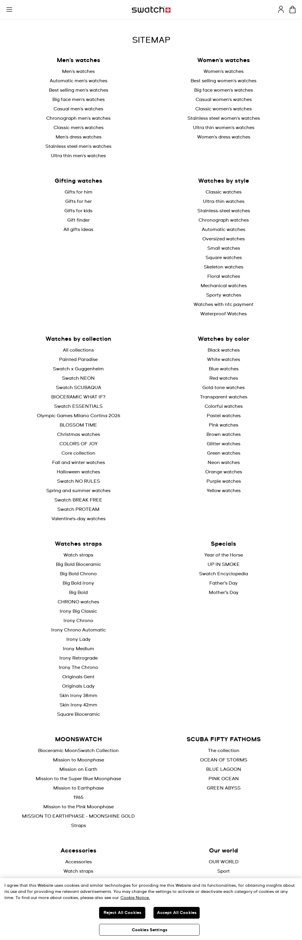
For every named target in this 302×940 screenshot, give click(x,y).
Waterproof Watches (223, 313)
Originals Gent (78, 676)
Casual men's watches (78, 109)
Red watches (223, 378)
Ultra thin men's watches (78, 155)
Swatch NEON (78, 378)
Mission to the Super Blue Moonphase (78, 778)
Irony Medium (78, 648)
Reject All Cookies (122, 913)
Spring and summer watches (78, 490)
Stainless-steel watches (223, 210)
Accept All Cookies (177, 913)
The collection (223, 750)
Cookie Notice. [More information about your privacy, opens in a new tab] (135, 898)
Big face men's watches (78, 99)
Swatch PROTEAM (78, 509)
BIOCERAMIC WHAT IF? (78, 397)
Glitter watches (223, 443)
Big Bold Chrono (78, 573)
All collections (78, 350)
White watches (223, 359)
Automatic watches (223, 229)
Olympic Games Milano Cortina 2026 (78, 415)
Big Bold (78, 592)
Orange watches (223, 472)
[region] (151, 909)
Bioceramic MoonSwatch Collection (78, 750)
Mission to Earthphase (78, 788)
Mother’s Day (224, 592)
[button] (9, 9)
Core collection (78, 453)
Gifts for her (78, 201)
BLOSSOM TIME (78, 425)
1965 (78, 797)
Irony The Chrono (78, 667)
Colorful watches (224, 406)
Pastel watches (224, 415)
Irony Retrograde (78, 658)
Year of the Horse (223, 555)
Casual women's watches (224, 99)
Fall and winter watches (78, 462)
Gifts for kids (78, 210)
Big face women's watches (223, 90)
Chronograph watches (224, 220)
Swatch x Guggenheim (78, 369)
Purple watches (223, 481)
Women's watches (223, 71)
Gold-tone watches (223, 387)
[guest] (280, 9)
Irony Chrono (78, 620)
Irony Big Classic (78, 611)
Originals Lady (78, 686)
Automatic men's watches (78, 80)
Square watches (224, 257)
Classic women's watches (223, 109)
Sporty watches (223, 295)
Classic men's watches (78, 127)
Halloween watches (78, 472)
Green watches (223, 453)
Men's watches (78, 71)
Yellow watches (224, 490)
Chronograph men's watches (78, 118)
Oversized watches (223, 239)
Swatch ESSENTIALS (78, 406)
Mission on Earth (78, 769)
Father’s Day (223, 583)
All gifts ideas (78, 229)
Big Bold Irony (78, 583)
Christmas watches (78, 434)
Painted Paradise (78, 359)
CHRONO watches (78, 602)
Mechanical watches (224, 285)
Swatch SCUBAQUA (78, 387)
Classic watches (223, 192)
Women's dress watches (223, 137)
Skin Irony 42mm (78, 705)
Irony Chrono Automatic (78, 630)
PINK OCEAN (223, 778)
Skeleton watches (223, 267)
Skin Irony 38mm (78, 695)
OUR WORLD (224, 861)
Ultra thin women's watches (223, 127)
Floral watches (223, 276)
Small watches (223, 248)
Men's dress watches (78, 137)
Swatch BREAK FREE (78, 500)
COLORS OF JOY (78, 443)
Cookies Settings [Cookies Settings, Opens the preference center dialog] (149, 930)
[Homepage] (151, 9)
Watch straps (78, 555)
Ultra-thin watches (223, 201)
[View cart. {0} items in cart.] (292, 9)
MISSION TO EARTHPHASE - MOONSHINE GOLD (78, 816)
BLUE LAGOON (223, 769)
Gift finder (78, 220)
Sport (223, 871)
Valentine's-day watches (78, 518)
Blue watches (224, 369)
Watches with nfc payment (223, 304)
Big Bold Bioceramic (78, 564)
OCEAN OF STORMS (223, 760)
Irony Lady (78, 639)
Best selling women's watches (223, 80)
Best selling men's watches (78, 90)
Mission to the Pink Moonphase (78, 806)
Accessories (78, 861)
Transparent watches (223, 397)
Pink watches (223, 425)
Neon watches (224, 462)
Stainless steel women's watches (223, 118)
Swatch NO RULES (78, 481)
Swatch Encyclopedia (223, 573)
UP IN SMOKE (224, 564)
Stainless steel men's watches (78, 146)
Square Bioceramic (78, 714)
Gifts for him (78, 192)
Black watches (224, 350)
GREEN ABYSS (224, 788)
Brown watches (223, 434)
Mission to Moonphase (78, 760)
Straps (78, 825)
